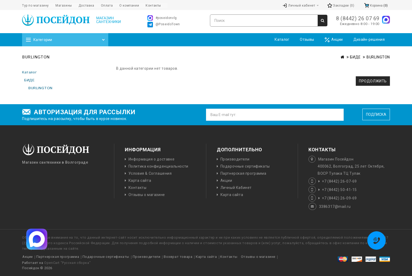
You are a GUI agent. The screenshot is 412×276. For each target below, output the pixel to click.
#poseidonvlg (162, 18)
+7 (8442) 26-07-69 (339, 181)
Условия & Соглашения (150, 173)
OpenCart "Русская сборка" (67, 263)
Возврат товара (178, 257)
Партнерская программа (243, 173)
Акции (334, 39)
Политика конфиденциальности (158, 166)
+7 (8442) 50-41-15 (339, 190)
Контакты (137, 187)
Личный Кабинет (236, 187)
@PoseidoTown (163, 24)
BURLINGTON (378, 57)
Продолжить (373, 81)
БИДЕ (355, 57)
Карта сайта (139, 180)
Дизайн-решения (369, 39)
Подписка (376, 114)
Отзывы (307, 39)
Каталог (282, 39)
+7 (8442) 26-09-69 (339, 198)
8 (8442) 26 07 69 (357, 18)
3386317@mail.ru (335, 206)
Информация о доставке (151, 159)
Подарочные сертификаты (245, 166)
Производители (235, 159)
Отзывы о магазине (146, 195)
